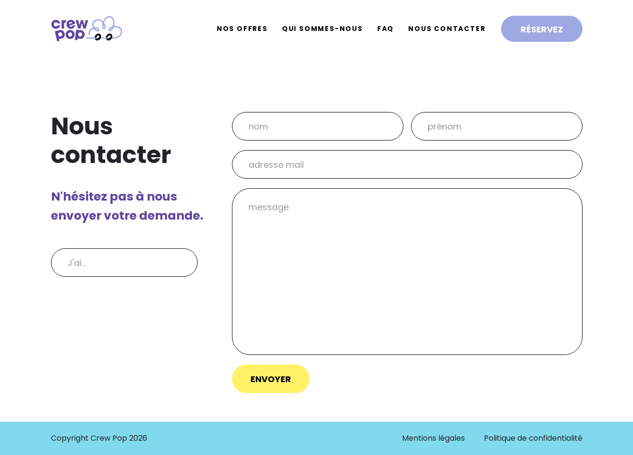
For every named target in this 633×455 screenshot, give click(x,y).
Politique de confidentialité (533, 438)
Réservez (542, 29)
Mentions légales (433, 438)
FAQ (385, 28)
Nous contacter (446, 28)
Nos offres (242, 28)
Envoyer (271, 379)
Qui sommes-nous (322, 28)
